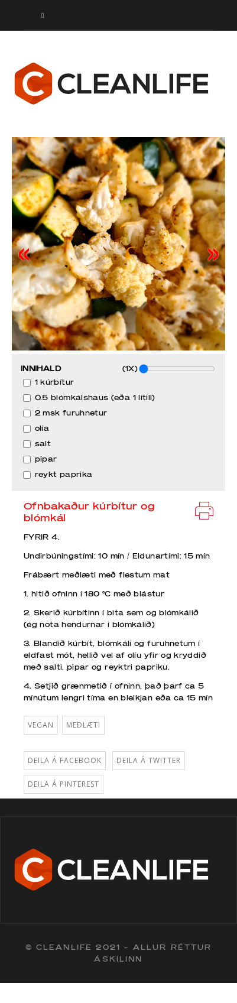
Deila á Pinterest (63, 784)
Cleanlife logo (119, 83)
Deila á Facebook (65, 760)
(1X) (168, 369)
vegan (41, 725)
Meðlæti (83, 725)
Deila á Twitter (148, 760)
